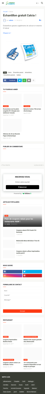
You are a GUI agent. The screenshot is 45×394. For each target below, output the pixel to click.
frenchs (5, 388)
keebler (22, 392)
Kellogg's (31, 381)
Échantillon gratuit (18, 72)
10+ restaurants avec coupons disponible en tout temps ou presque (32, 364)
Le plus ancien (38, 165)
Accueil (5, 11)
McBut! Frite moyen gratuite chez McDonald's (33, 340)
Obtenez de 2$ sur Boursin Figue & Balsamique (11, 135)
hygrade (26, 388)
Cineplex (16, 381)
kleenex (34, 388)
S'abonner (22, 187)
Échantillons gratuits (9, 75)
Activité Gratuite (16, 388)
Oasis (20, 385)
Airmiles (5, 385)
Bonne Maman (31, 392)
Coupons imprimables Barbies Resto (10, 340)
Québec (19, 75)
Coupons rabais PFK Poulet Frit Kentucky (26, 231)
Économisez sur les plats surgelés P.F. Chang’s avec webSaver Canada (11, 111)
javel (15, 392)
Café (23, 381)
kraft (26, 385)
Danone (13, 385)
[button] (3, 3)
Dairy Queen (7, 392)
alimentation (7, 381)
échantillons (28, 72)
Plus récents (6, 165)
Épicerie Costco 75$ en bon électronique (32, 110)
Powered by (22, 193)
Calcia (11, 11)
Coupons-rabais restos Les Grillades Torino (11, 363)
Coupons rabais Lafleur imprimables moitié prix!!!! (28, 252)
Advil (32, 385)
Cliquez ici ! (7, 33)
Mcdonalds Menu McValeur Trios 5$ (27, 241)
